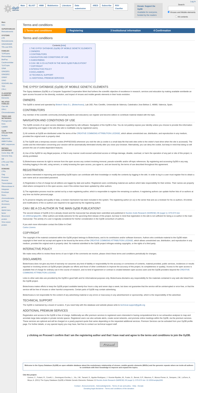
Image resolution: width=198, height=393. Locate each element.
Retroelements (7, 31)
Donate (140, 386)
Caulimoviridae (7, 62)
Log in (193, 1)
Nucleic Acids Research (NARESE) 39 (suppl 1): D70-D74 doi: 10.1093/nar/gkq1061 (130, 380)
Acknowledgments (103, 386)
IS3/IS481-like (7, 83)
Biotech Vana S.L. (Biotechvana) (70, 104)
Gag (3, 174)
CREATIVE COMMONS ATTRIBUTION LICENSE (98, 133)
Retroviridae (6, 56)
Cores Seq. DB (7, 153)
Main (24, 5)
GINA (4, 68)
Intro (3, 25)
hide (63, 45)
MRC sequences (8, 144)
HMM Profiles (7, 141)
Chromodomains (8, 112)
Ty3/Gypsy (6, 53)
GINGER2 (6, 74)
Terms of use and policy (121, 386)
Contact (77, 386)
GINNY (4, 77)
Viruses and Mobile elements (182, 12)
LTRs (4, 171)
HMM (41, 5)
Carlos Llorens (29, 227)
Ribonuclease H (8, 186)
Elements (5, 98)
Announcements (88, 386)
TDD (3, 86)
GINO (4, 80)
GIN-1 (4, 109)
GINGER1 (6, 71)
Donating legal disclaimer (94, 388)
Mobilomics (52, 5)
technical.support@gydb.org (132, 305)
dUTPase (5, 201)
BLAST (32, 5)
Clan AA (5, 106)
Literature (66, 5)
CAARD (5, 127)
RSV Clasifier (119, 7)
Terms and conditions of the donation (119, 388)
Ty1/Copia (6, 65)
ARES (95, 5)
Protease (5, 177)
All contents (183, 17)
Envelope (5, 192)
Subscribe (106, 5)
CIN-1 (4, 89)
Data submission (80, 7)
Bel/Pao (5, 59)
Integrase (5, 189)
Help (134, 386)
